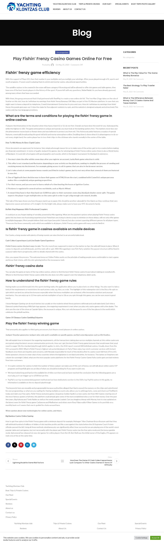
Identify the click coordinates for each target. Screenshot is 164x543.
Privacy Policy (11, 517)
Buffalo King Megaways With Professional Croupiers (27, 209)
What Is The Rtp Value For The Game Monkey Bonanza (140, 74)
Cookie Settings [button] (141, 538)
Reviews (9, 504)
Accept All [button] (155, 538)
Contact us (10, 512)
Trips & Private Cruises (62, 523)
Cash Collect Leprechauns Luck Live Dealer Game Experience (30, 240)
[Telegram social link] (33, 445)
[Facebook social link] (8, 445)
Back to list (62, 461)
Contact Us (101, 528)
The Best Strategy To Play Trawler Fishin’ (139, 86)
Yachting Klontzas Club (15, 486)
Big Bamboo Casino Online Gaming (19, 416)
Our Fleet (9, 495)
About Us (62, 528)
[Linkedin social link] (27, 445)
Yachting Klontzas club (23, 523)
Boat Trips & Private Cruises (17, 490)
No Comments (139, 79)
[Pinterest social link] (21, 445)
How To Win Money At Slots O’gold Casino (23, 143)
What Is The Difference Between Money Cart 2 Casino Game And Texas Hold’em (138, 100)
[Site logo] (28, 6)
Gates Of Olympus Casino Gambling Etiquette (24, 317)
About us (9, 508)
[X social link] (14, 445)
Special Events (11, 499)
